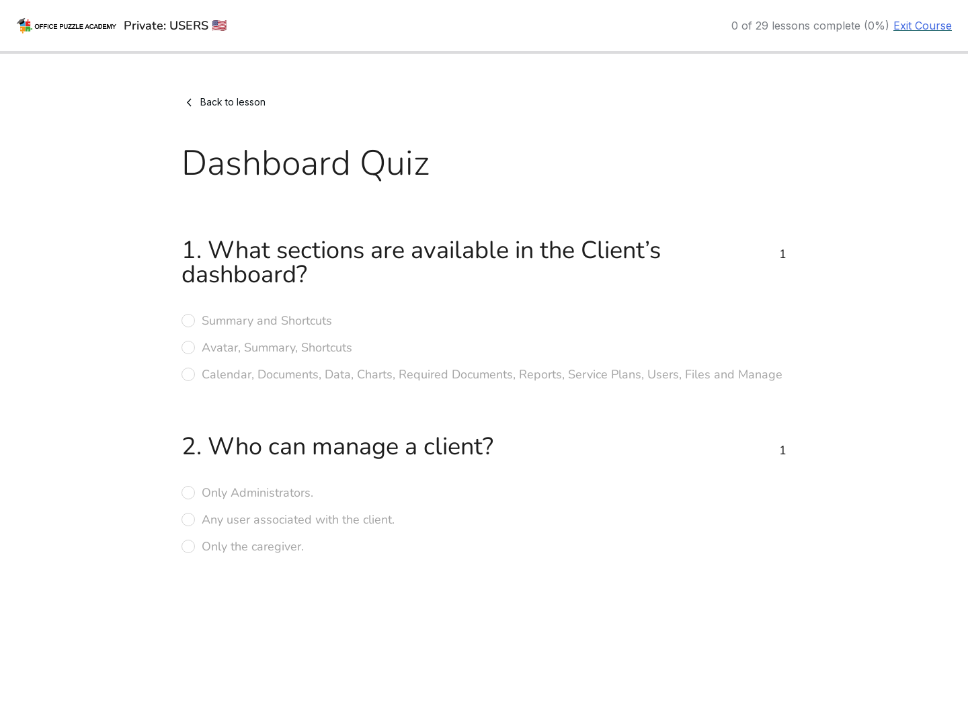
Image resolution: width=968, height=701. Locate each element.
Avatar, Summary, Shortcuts (277, 347)
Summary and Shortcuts (267, 321)
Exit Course (922, 25)
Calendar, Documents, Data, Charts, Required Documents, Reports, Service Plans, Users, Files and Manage (492, 374)
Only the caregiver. (253, 546)
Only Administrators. (257, 493)
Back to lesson (224, 102)
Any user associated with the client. (298, 519)
